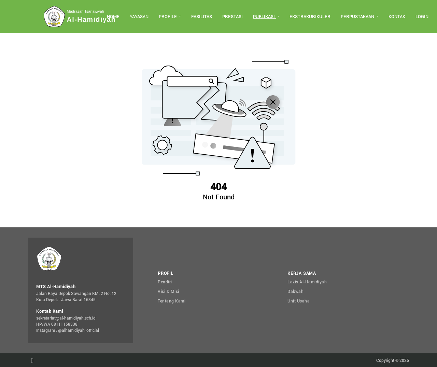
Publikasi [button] (264, 16)
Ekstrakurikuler (310, 16)
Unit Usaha (298, 301)
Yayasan (139, 16)
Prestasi (232, 16)
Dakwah (295, 291)
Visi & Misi (168, 291)
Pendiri (165, 281)
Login (421, 16)
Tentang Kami (171, 301)
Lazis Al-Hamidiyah (307, 281)
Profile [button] (168, 16)
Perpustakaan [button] (358, 16)
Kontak (397, 16)
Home (113, 16)
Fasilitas (201, 16)
